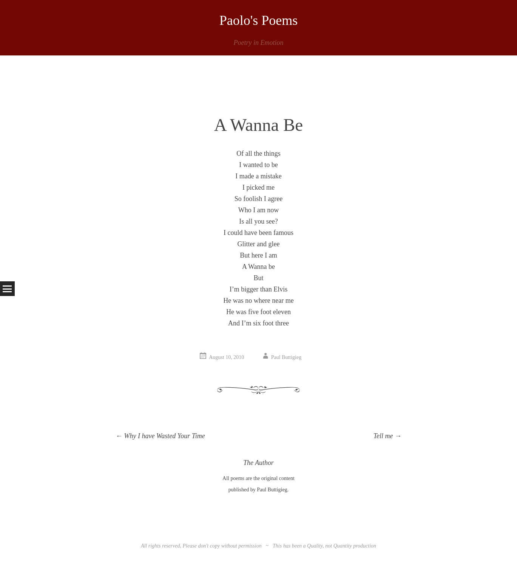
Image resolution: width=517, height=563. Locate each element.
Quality (315, 546)
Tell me (387, 436)
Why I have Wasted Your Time (160, 436)
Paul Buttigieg (286, 357)
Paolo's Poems (258, 20)
